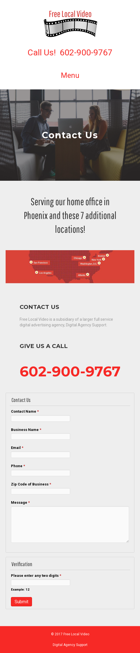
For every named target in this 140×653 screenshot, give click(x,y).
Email (17, 448)
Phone (18, 466)
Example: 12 (20, 589)
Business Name (26, 430)
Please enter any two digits (36, 575)
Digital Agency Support (70, 645)
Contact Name (25, 411)
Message (20, 502)
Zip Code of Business (31, 484)
